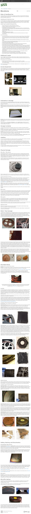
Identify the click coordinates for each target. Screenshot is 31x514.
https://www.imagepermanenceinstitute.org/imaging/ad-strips (8, 301)
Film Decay (25, 184)
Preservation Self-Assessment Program (15, 3)
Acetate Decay (20, 184)
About (3, 512)
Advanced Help (5, 8)
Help (1, 8)
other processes (8, 446)
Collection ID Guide (27, 269)
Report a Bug (6, 512)
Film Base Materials (21, 269)
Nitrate (22, 268)
